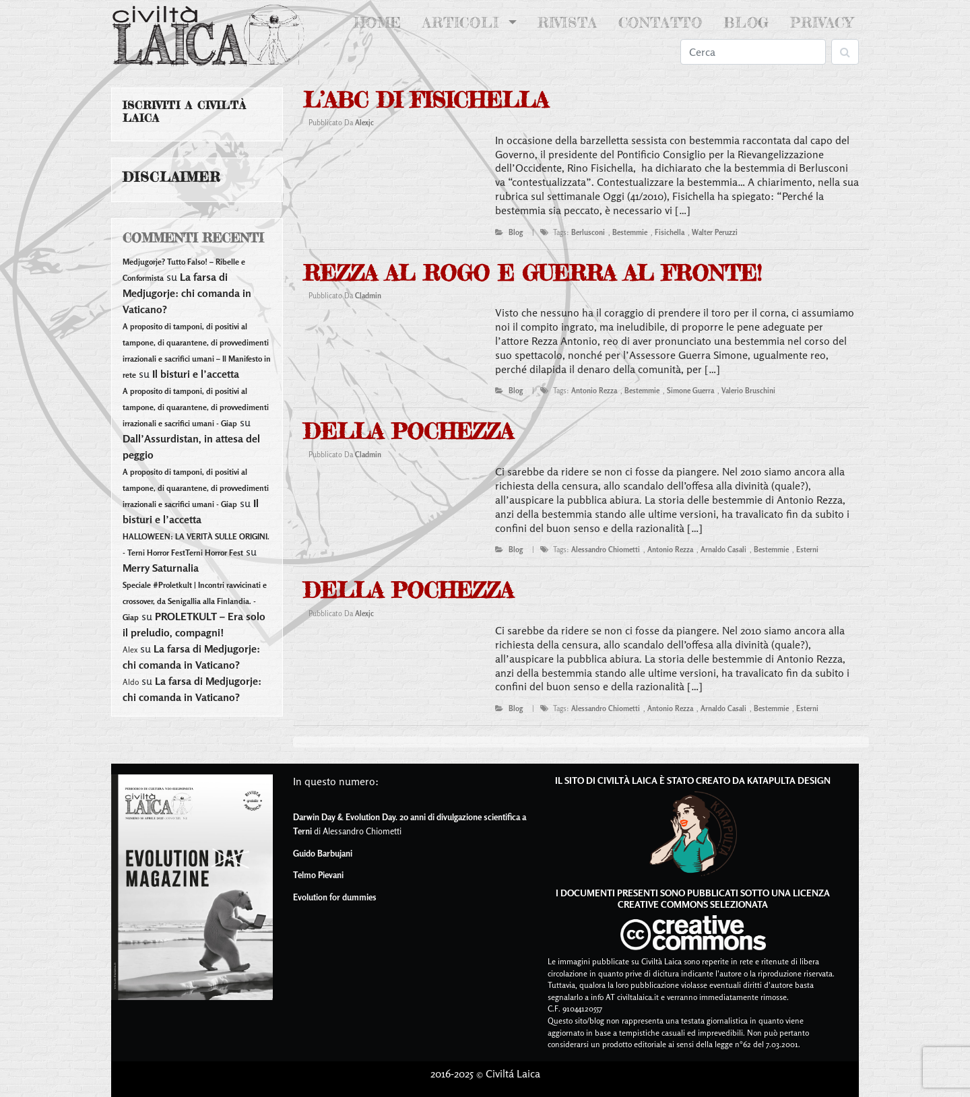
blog (516, 232)
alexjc (364, 122)
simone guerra (690, 390)
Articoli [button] (463, 22)
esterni (807, 549)
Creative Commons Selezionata (693, 904)
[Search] (753, 52)
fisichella (669, 232)
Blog (746, 22)
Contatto (660, 22)
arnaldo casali (723, 549)
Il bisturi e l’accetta (195, 373)
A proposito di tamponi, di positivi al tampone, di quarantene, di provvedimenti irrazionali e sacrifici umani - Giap (196, 407)
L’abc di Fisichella (425, 100)
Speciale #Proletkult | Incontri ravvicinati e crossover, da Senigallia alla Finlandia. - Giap (195, 601)
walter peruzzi (715, 232)
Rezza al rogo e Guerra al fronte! (532, 273)
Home (380, 21)
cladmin (368, 295)
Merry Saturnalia (161, 567)
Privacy (821, 22)
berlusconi (588, 232)
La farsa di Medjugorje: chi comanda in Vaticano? (187, 293)
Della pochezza (408, 431)
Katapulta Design (789, 780)
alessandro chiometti (605, 549)
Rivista (567, 22)
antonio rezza (594, 390)
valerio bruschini (748, 390)
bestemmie (629, 232)
